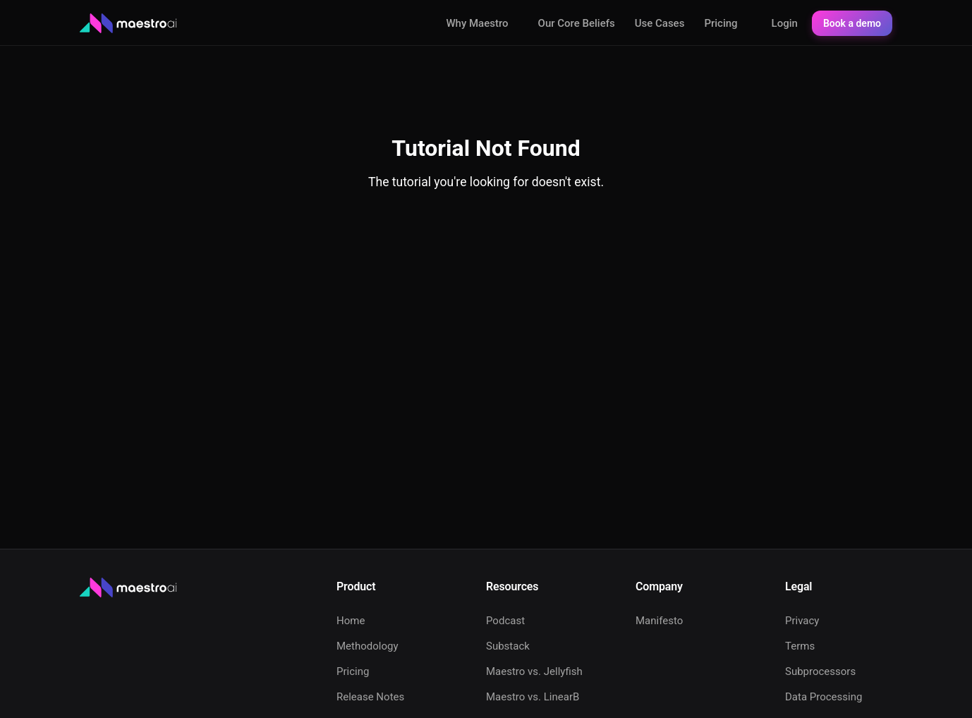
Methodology (367, 646)
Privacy (802, 620)
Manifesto (659, 620)
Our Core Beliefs (576, 23)
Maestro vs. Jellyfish (534, 671)
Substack (508, 646)
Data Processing (823, 696)
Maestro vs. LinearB (532, 696)
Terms (800, 646)
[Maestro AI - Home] (129, 23)
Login (785, 23)
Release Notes (370, 696)
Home (350, 620)
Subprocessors (820, 671)
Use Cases (660, 23)
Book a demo (852, 23)
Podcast (505, 620)
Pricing (720, 23)
